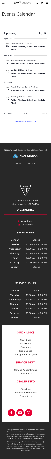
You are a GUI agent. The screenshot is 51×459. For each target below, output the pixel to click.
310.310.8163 (26, 209)
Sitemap (31, 163)
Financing (25, 347)
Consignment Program (25, 354)
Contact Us (25, 225)
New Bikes (25, 340)
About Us (25, 389)
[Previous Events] (8, 114)
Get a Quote (25, 351)
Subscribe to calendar (24, 121)
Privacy (19, 163)
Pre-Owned (25, 343)
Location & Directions (25, 392)
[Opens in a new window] (28, 412)
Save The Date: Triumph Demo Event (28, 64)
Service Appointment (25, 370)
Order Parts (26, 373)
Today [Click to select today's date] (25, 113)
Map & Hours (25, 221)
